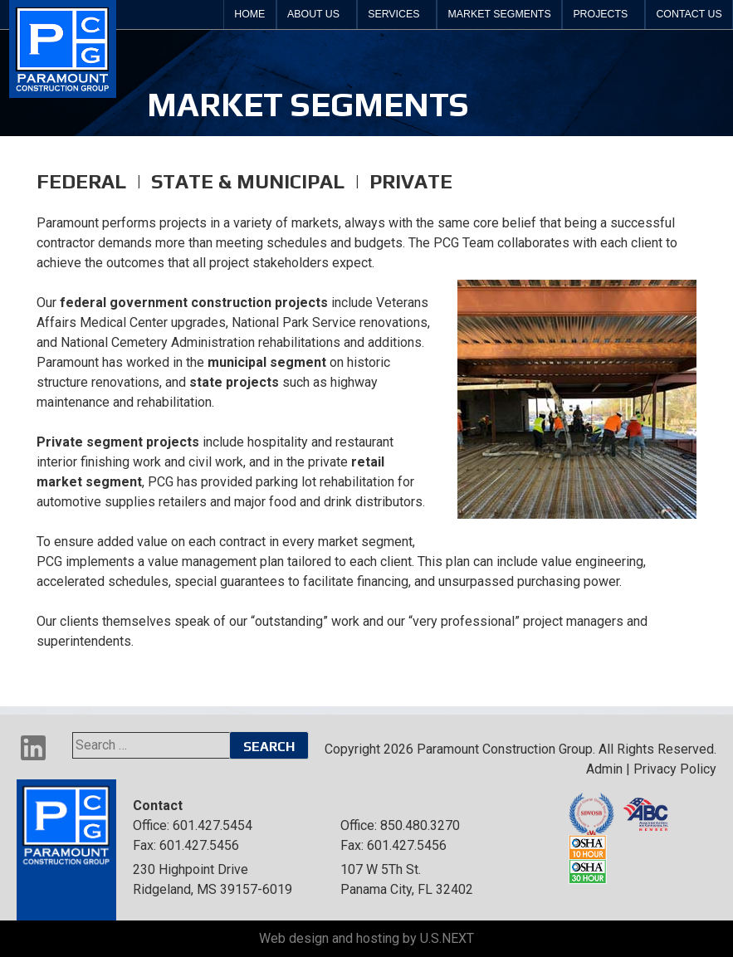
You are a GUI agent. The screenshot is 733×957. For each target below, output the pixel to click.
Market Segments (499, 14)
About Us (313, 14)
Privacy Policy (674, 769)
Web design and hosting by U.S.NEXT (366, 938)
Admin (604, 769)
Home (249, 14)
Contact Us (688, 14)
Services (393, 14)
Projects (600, 14)
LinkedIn (33, 747)
